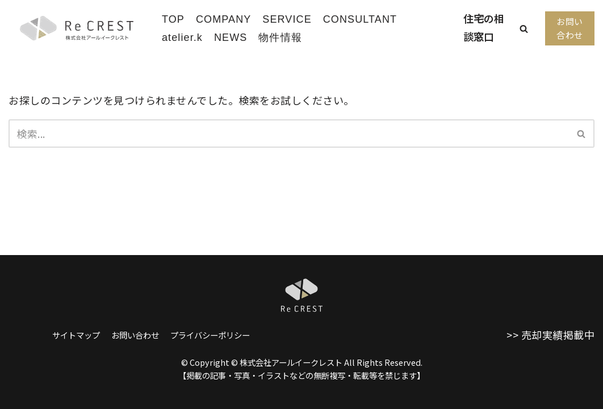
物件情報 (280, 37)
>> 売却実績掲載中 (550, 334)
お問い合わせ (569, 28)
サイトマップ (76, 335)
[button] (524, 28)
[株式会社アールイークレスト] (76, 28)
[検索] (289, 133)
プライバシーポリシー (210, 335)
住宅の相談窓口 (483, 27)
